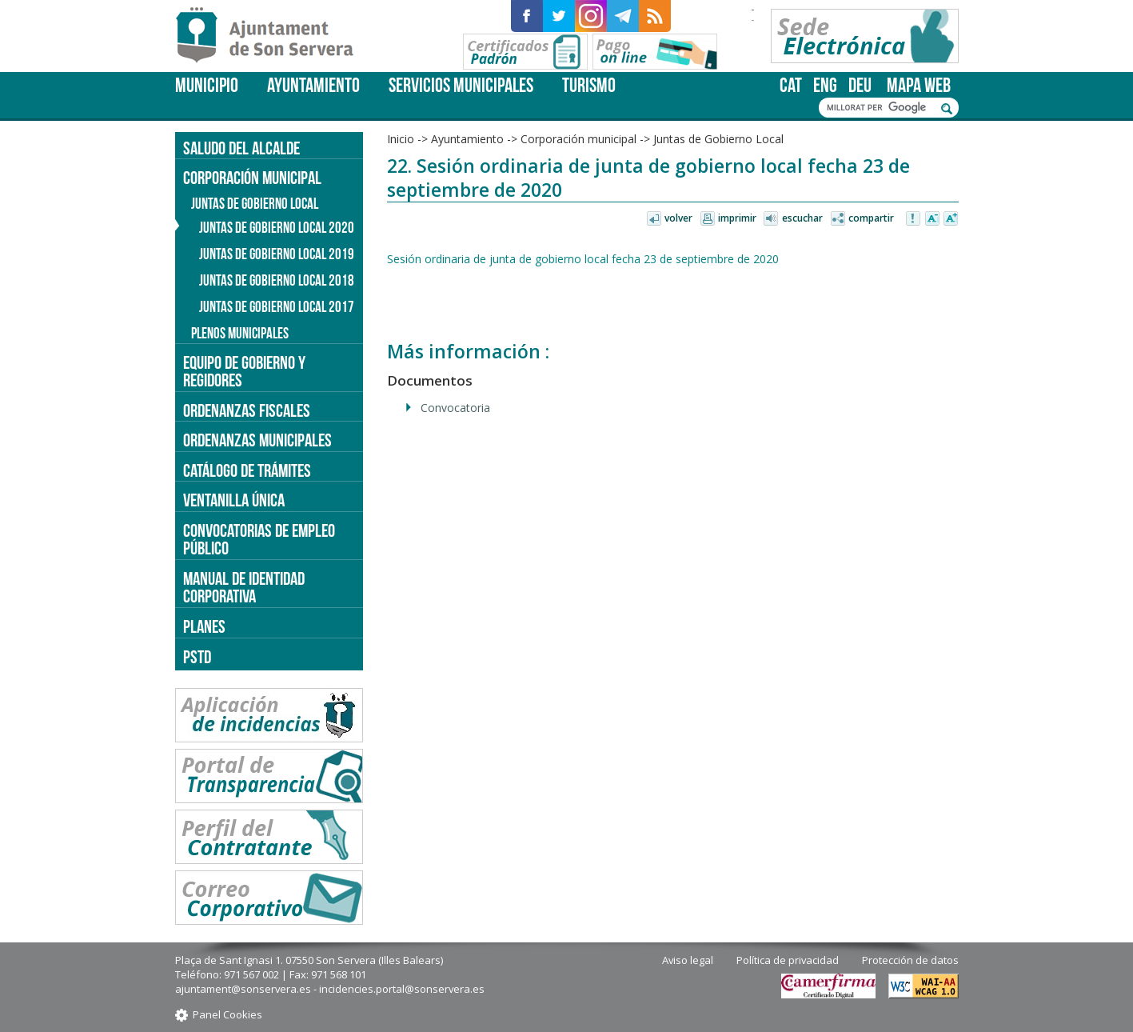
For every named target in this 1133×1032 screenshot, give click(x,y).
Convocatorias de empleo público (259, 539)
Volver (678, 218)
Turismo (589, 85)
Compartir (871, 218)
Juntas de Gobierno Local (718, 138)
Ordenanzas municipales (257, 440)
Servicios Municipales (461, 85)
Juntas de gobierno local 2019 (276, 254)
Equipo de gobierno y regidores (244, 371)
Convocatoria (455, 407)
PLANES (204, 626)
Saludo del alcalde (241, 148)
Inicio (400, 138)
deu (860, 85)
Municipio (206, 85)
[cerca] (880, 108)
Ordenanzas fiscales (246, 410)
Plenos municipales (240, 333)
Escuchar (802, 218)
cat (791, 85)
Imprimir (737, 218)
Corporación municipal (578, 138)
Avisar (914, 219)
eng (825, 85)
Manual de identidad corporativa (244, 587)
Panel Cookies (227, 1014)
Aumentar (951, 219)
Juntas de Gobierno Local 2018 (276, 280)
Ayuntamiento (313, 85)
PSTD (197, 656)
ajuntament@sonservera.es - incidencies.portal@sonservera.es (330, 989)
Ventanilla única (234, 500)
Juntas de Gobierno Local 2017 (276, 306)
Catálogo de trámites (247, 470)
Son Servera (271, 36)
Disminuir (932, 219)
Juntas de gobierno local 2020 (276, 227)
